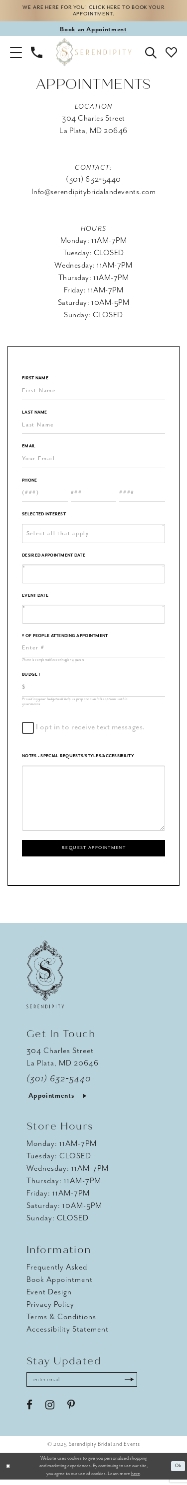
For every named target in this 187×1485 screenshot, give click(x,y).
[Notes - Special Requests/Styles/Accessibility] (93, 800)
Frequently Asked (56, 1271)
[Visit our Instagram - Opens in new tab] (49, 1410)
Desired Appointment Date (53, 557)
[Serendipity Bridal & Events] (93, 54)
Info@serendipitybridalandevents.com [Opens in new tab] (93, 194)
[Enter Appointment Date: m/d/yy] (93, 576)
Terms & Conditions (61, 1321)
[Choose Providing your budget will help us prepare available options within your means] (93, 689)
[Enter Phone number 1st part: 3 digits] (45, 495)
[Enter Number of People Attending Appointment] (93, 650)
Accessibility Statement (67, 1333)
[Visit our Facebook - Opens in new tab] (29, 1410)
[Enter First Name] (93, 393)
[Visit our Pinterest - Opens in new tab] (71, 1410)
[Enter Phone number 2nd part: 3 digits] (94, 495)
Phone (29, 482)
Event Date (35, 597)
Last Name (34, 414)
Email (28, 448)
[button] (15, 54)
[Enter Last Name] (93, 427)
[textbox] (97, 535)
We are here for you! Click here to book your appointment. (93, 11)
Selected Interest (44, 516)
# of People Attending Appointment (65, 637)
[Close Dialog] (8, 1471)
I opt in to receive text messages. (88, 729)
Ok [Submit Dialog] (178, 1471)
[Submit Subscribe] (140, 1384)
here (135, 1479)
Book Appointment (59, 1283)
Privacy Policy (50, 1308)
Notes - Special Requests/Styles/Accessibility (78, 758)
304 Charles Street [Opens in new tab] (93, 121)
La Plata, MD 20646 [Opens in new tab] (93, 133)
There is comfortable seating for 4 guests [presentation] (53, 662)
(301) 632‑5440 (58, 1082)
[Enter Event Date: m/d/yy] (93, 616)
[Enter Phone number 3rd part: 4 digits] (142, 495)
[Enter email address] (87, 1384)
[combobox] (93, 536)
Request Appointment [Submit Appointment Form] (94, 851)
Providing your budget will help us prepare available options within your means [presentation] (75, 703)
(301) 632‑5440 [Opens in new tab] (93, 182)
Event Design (49, 1296)
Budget (31, 677)
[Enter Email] (93, 461)
